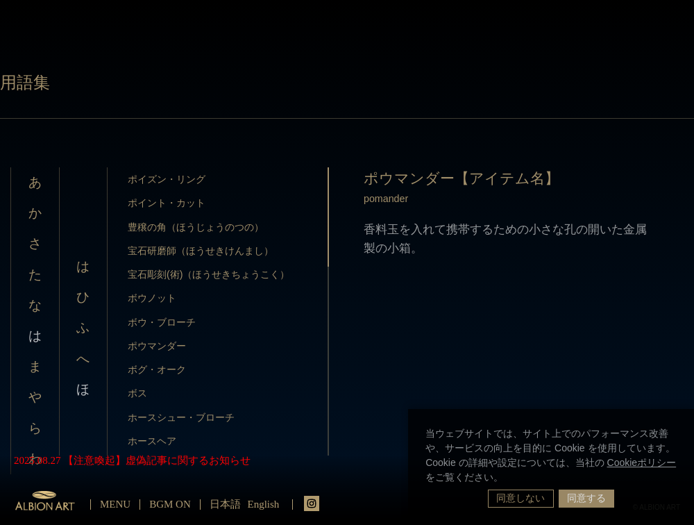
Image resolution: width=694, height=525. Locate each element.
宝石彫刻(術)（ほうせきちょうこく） (209, 274)
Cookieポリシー (642, 462)
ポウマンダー (157, 345)
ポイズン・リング (166, 179)
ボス (137, 393)
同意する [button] (586, 497)
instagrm (311, 503)
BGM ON (170, 504)
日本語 (225, 504)
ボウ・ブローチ (162, 322)
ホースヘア (152, 441)
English (264, 504)
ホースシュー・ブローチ (181, 417)
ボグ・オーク (157, 369)
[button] (508, 478)
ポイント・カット (166, 202)
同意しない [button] (520, 497)
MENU (115, 504)
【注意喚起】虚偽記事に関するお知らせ (157, 460)
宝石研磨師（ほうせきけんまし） (200, 250)
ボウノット (152, 297)
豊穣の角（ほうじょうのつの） (196, 227)
